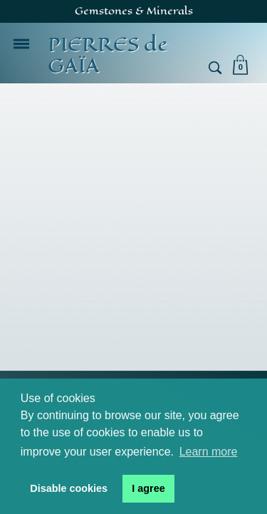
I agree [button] (148, 488)
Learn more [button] (208, 452)
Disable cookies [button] (69, 488)
